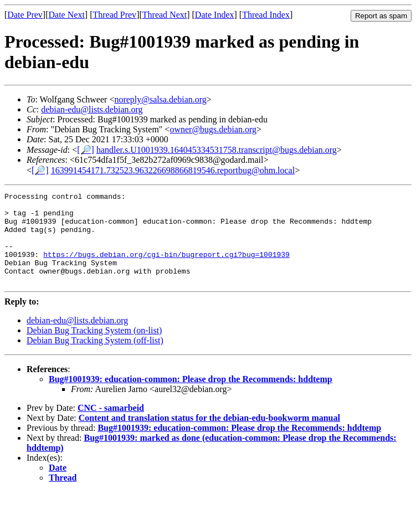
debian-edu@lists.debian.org (91, 109)
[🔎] (85, 149)
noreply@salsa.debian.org (160, 99)
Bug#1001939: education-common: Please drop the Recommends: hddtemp (190, 397)
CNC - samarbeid (111, 426)
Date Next (67, 14)
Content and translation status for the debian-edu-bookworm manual (209, 436)
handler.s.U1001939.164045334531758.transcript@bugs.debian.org (216, 149)
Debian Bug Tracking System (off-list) (95, 358)
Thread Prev (114, 14)
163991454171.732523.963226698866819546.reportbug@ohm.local (173, 170)
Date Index (214, 14)
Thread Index (266, 14)
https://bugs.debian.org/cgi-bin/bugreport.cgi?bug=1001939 (166, 267)
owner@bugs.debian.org (213, 129)
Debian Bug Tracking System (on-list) (94, 348)
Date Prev (25, 14)
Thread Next (164, 14)
